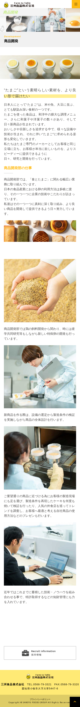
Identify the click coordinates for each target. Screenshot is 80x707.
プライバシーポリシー (40, 699)
